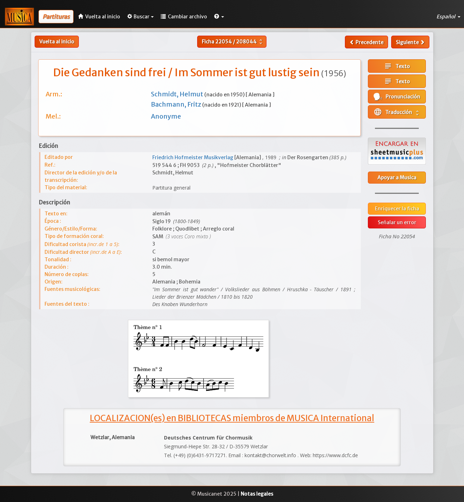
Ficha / (233, 41)
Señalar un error (397, 222)
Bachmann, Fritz (176, 104)
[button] (219, 16)
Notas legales (257, 494)
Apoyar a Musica (396, 177)
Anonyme (166, 116)
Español (448, 16)
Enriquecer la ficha (397, 208)
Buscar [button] (140, 16)
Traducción (397, 112)
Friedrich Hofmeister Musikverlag (193, 157)
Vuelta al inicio (56, 41)
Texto (397, 66)
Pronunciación (397, 96)
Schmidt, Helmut (177, 94)
